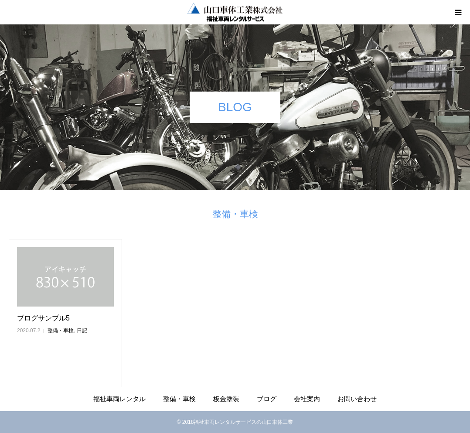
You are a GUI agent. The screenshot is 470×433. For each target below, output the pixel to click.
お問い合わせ (357, 398)
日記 (82, 330)
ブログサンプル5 (43, 318)
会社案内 (307, 398)
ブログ (266, 398)
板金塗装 (226, 398)
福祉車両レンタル (119, 398)
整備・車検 (61, 330)
